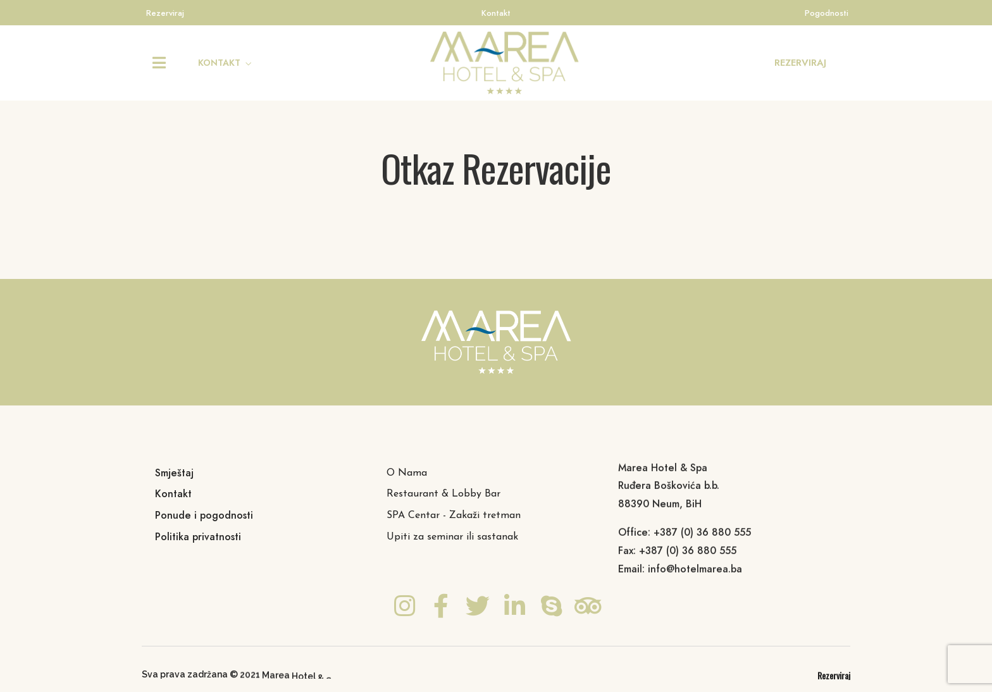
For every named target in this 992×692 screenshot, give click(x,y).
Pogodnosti (826, 13)
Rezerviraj (165, 13)
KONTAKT (219, 62)
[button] (800, 62)
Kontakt (496, 13)
